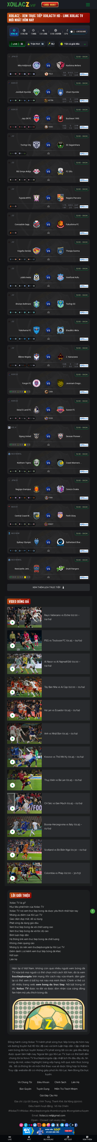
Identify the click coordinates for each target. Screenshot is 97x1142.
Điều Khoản (43, 1082)
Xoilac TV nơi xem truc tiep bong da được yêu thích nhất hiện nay (44, 911)
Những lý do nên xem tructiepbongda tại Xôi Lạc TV (37, 947)
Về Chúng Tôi (25, 1082)
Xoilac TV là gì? (18, 903)
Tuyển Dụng (42, 1089)
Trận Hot (36, 43)
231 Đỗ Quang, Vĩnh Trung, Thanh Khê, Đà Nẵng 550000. (53, 1101)
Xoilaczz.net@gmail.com (52, 1115)
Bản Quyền (25, 1089)
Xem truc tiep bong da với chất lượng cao (31, 927)
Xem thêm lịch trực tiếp (49, 587)
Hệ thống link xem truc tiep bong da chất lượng (34, 939)
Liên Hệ (75, 1082)
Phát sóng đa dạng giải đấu (24, 923)
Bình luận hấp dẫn (19, 935)
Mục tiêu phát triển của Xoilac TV (27, 907)
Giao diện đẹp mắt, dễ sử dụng (26, 919)
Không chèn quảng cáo (22, 943)
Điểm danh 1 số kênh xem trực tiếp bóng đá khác (35, 951)
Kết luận (14, 955)
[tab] (14, 32)
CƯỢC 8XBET (49, 4)
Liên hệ (13, 959)
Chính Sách (60, 1082)
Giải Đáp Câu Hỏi (48, 1095)
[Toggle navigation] (88, 4)
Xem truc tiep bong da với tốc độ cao (29, 931)
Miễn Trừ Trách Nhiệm (66, 1089)
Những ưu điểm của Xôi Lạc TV (26, 915)
